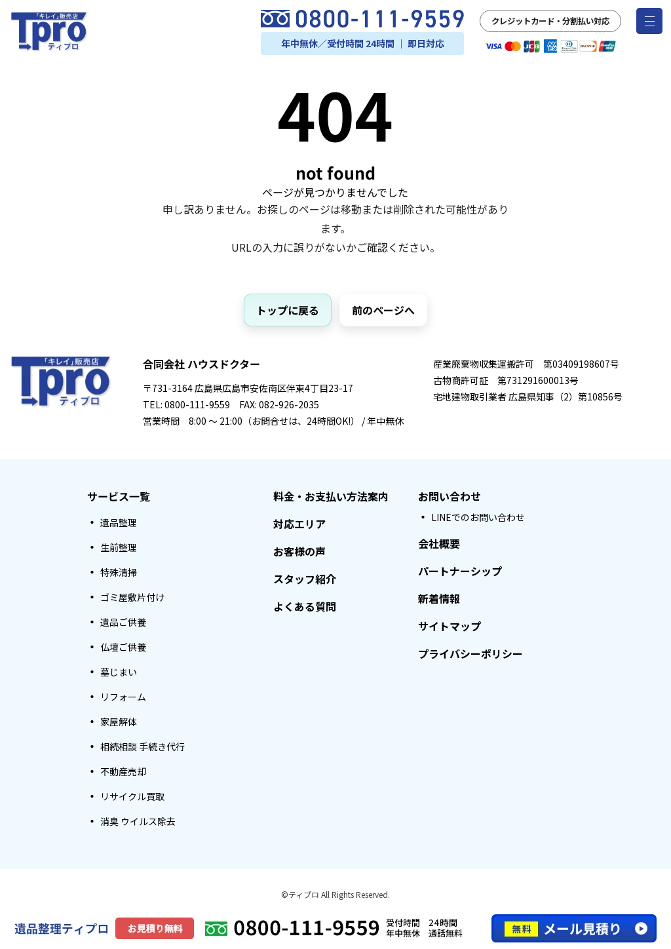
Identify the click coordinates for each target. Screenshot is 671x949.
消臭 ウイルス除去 (138, 821)
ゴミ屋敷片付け (132, 597)
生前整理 (118, 547)
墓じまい (118, 671)
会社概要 (439, 543)
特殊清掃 (118, 572)
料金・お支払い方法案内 (331, 496)
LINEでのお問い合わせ (478, 517)
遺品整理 (118, 522)
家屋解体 (118, 721)
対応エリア (299, 524)
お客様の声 (299, 551)
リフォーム (123, 696)
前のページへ (383, 310)
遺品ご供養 (123, 622)
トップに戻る (287, 310)
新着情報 (439, 598)
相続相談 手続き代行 (142, 746)
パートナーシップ (460, 571)
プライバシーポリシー (470, 653)
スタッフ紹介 (304, 579)
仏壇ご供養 (123, 646)
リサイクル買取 (132, 796)
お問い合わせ (449, 496)
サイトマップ (449, 626)
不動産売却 (123, 771)
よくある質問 (304, 606)
